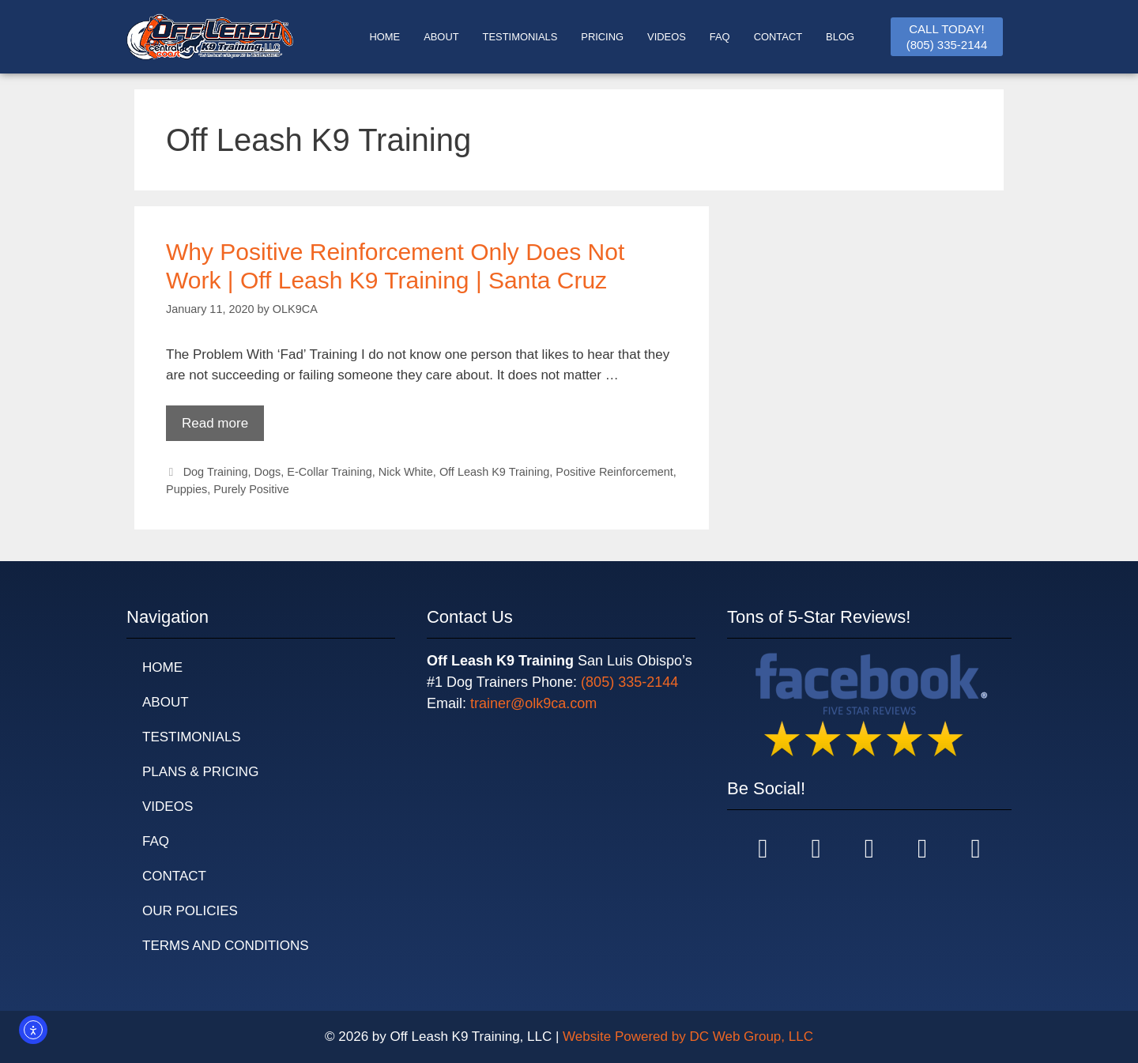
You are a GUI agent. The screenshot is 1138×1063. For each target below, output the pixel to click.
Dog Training (215, 472)
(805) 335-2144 (629, 682)
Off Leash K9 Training (494, 472)
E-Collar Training (329, 472)
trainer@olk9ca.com (533, 703)
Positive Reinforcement (614, 472)
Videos (666, 37)
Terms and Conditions (225, 945)
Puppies (186, 489)
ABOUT (441, 37)
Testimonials (191, 736)
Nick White (406, 472)
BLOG (840, 37)
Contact (174, 876)
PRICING (602, 37)
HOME (384, 37)
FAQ (720, 37)
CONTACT (778, 37)
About (165, 702)
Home (162, 667)
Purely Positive (251, 489)
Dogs (267, 472)
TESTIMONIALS (520, 37)
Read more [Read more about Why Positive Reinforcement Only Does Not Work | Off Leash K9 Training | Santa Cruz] (215, 423)
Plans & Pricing (200, 771)
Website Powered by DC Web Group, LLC (688, 1036)
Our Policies (190, 910)
